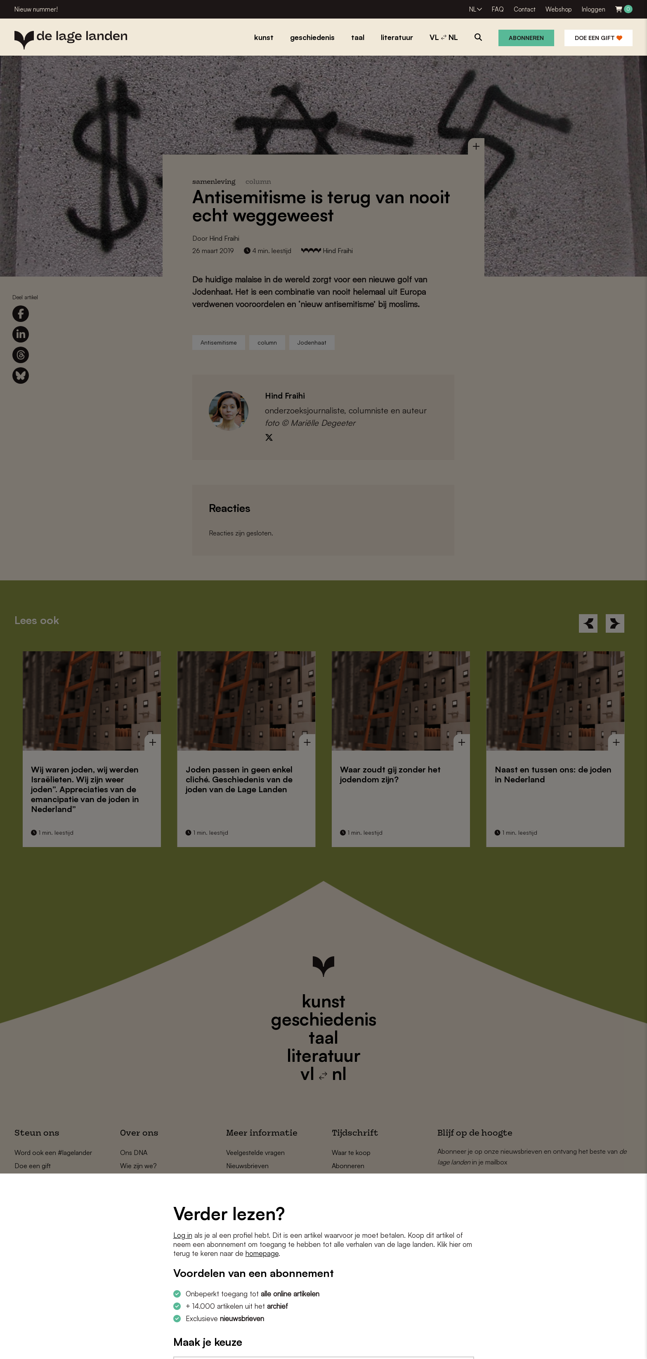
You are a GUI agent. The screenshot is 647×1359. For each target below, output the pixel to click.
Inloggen (593, 9)
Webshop (558, 9)
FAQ (498, 9)
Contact (525, 9)
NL (472, 9)
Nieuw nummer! (36, 9)
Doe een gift (598, 37)
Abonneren (526, 37)
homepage (262, 1253)
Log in (182, 1235)
